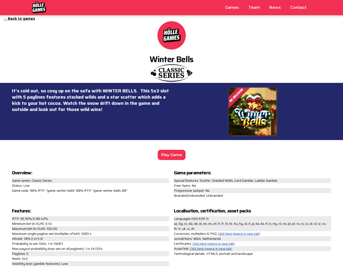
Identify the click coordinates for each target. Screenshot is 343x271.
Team (254, 7)
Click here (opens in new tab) (239, 233)
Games (232, 7)
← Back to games (19, 18)
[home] (39, 6)
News (275, 7)
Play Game (171, 155)
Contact (298, 7)
